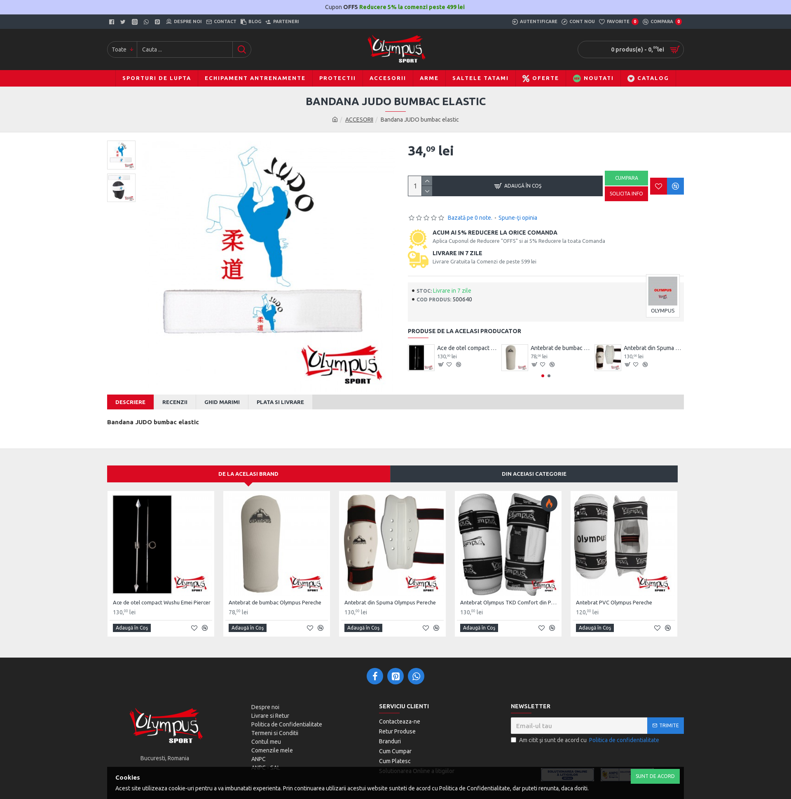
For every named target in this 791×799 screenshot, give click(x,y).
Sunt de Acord (655, 776)
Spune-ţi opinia (517, 217)
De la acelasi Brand (248, 469)
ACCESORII (359, 119)
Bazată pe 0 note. (470, 217)
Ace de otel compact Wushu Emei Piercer (467, 348)
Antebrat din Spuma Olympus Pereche (654, 348)
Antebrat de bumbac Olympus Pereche (561, 348)
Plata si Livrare (280, 402)
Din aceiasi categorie (534, 469)
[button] (542, 375)
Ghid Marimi (222, 402)
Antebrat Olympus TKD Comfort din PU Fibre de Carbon (509, 597)
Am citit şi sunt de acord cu (585, 735)
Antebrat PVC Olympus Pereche (614, 597)
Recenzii (174, 402)
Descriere (130, 402)
